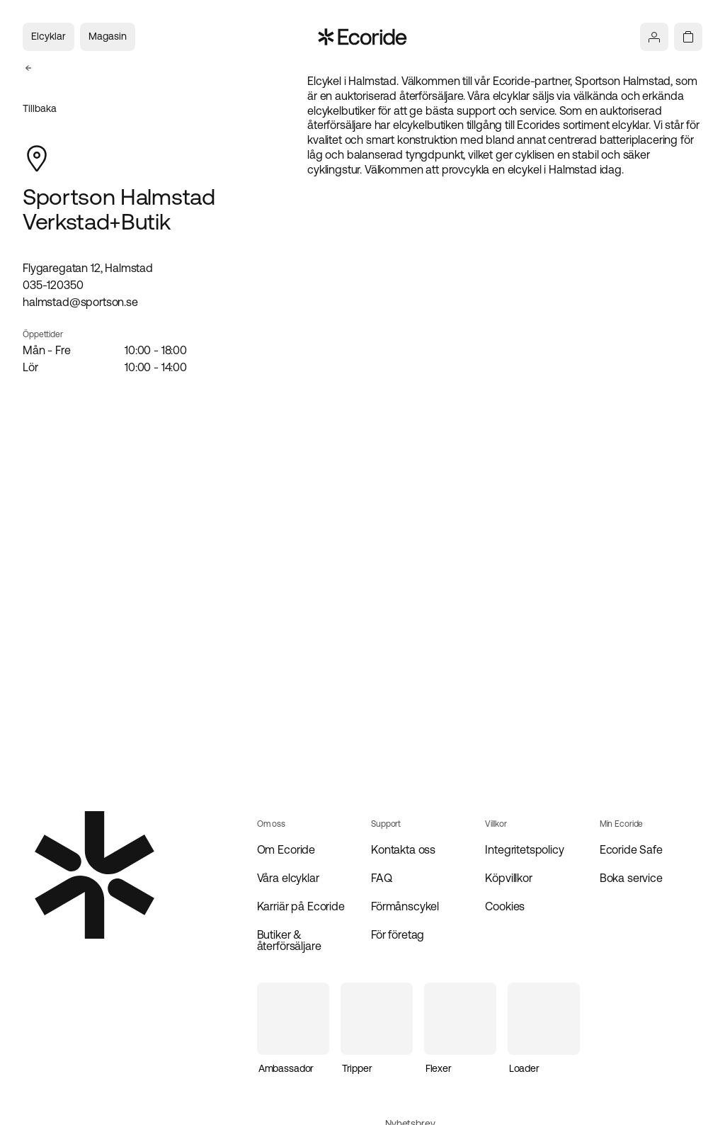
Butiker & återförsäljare (289, 940)
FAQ (381, 877)
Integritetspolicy (524, 849)
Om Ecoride (286, 849)
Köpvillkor (508, 877)
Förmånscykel (405, 906)
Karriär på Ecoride (301, 906)
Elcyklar (48, 36)
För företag (397, 934)
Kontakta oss (403, 849)
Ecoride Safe (631, 849)
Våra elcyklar (288, 877)
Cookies (505, 906)
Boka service (631, 877)
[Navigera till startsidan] (363, 36)
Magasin (108, 36)
